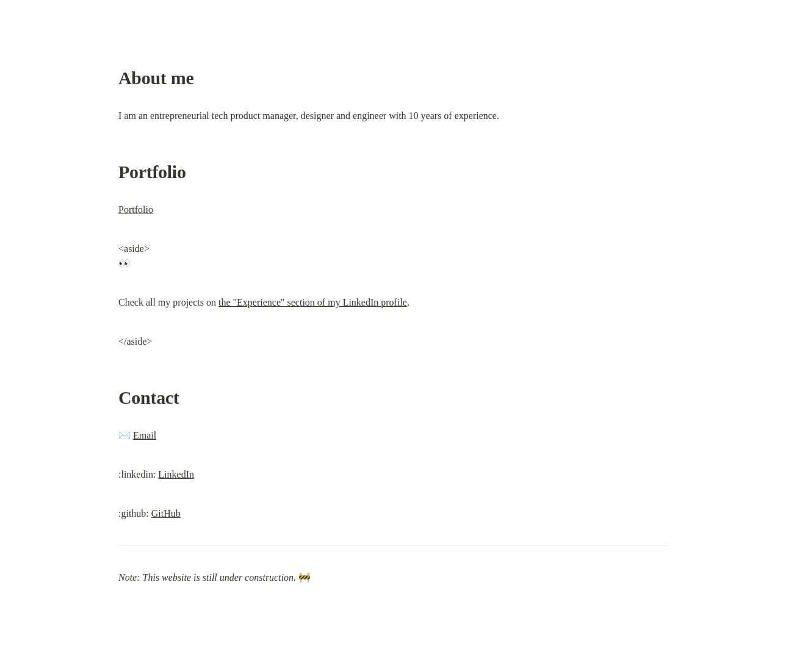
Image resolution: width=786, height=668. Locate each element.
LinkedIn (176, 474)
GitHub (166, 513)
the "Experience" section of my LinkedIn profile (312, 302)
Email (144, 435)
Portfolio (135, 209)
